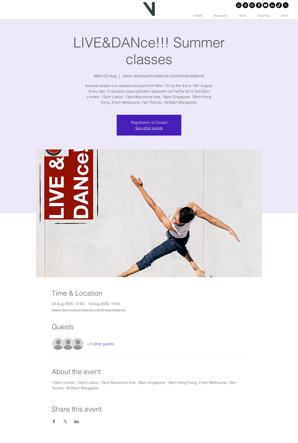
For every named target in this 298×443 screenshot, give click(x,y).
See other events (149, 128)
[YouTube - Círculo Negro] (265, 5)
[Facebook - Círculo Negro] (259, 5)
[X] (286, 5)
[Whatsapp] (239, 5)
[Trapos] (245, 5)
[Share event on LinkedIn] (76, 421)
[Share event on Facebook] (54, 421)
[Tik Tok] (279, 5)
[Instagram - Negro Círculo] (252, 5)
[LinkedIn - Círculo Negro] (272, 5)
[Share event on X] (65, 421)
